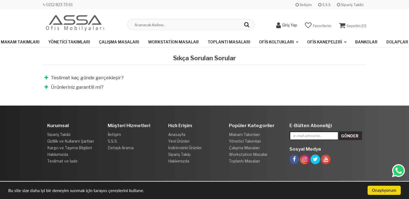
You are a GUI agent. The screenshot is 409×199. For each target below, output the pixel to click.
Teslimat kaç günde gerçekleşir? (84, 77)
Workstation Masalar (173, 42)
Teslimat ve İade (62, 161)
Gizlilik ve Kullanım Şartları (70, 141)
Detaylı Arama (121, 147)
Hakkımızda (57, 154)
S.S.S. (113, 141)
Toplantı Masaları (229, 42)
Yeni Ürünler (179, 141)
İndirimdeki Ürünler (185, 147)
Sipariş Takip (179, 154)
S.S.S (324, 4)
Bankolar (366, 42)
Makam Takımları (20, 42)
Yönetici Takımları (69, 42)
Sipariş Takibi (350, 4)
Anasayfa (176, 134)
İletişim (303, 4)
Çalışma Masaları (119, 42)
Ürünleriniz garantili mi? (74, 87)
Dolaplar (397, 42)
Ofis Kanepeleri (324, 42)
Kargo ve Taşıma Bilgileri (69, 147)
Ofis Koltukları (276, 42)
